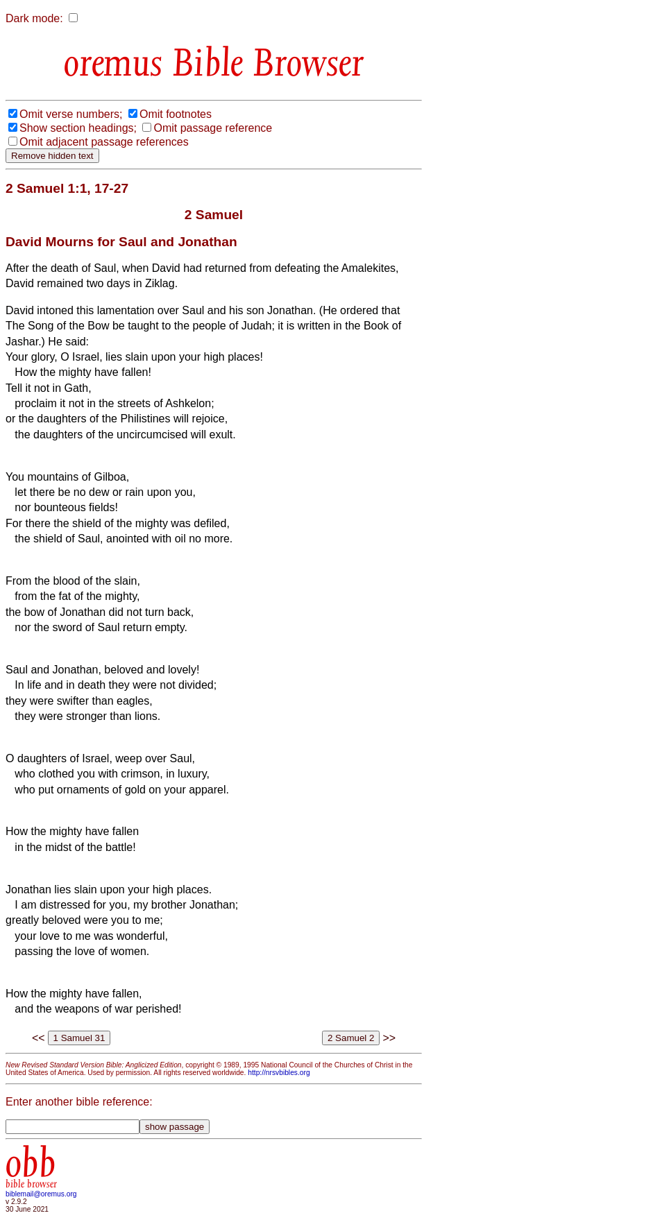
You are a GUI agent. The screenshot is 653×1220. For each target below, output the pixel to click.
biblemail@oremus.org (41, 1194)
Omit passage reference (212, 128)
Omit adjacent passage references (104, 142)
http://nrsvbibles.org (278, 1072)
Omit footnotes (175, 114)
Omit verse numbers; (70, 114)
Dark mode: (34, 18)
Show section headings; (78, 128)
